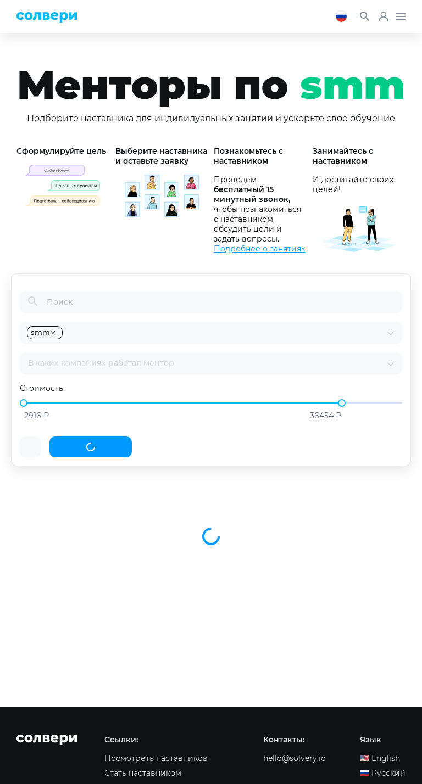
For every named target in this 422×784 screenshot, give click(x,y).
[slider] (23, 403)
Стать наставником (142, 773)
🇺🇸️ (380, 758)
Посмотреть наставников (156, 758)
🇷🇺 (383, 773)
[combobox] (225, 332)
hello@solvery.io (294, 758)
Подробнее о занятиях (259, 249)
